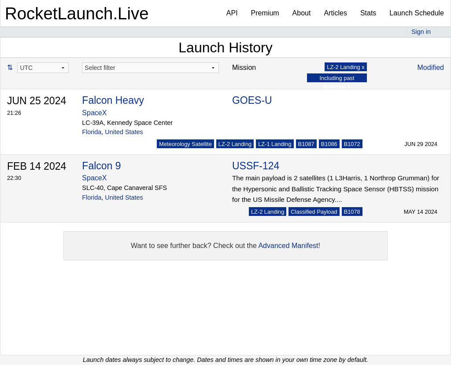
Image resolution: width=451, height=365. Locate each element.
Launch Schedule (416, 13)
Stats (368, 13)
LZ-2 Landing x (345, 67)
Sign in (421, 31)
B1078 (352, 211)
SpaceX (94, 113)
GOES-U (252, 100)
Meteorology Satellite (185, 144)
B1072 (352, 144)
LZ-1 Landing (274, 144)
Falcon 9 (101, 166)
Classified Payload (314, 211)
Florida (91, 131)
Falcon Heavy (113, 100)
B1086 (329, 144)
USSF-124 (255, 166)
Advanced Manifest (288, 245)
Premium (265, 13)
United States (124, 131)
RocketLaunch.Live (77, 13)
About (301, 13)
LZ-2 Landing (234, 144)
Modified (431, 67)
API (232, 13)
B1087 (306, 144)
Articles (335, 13)
